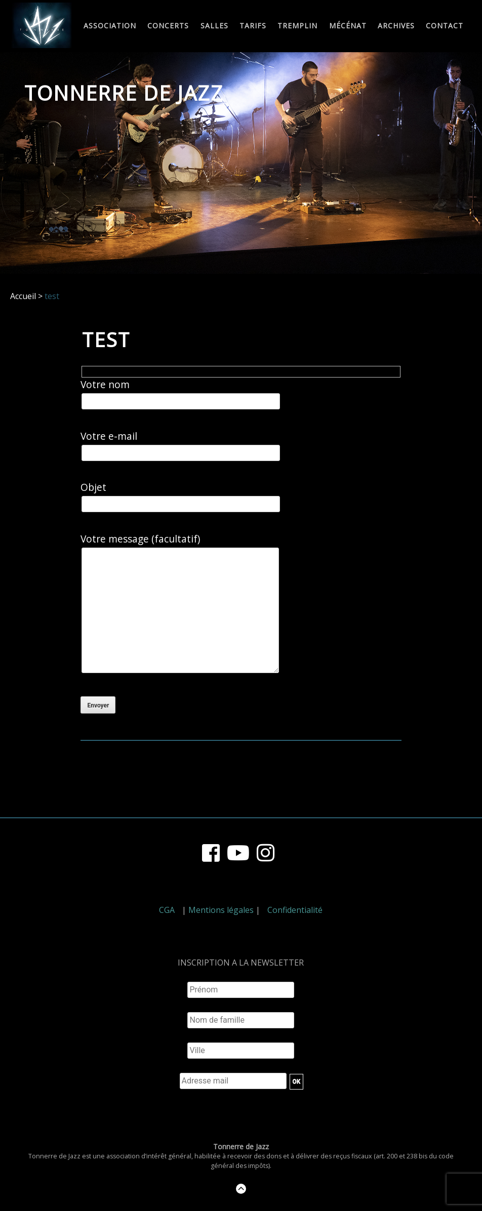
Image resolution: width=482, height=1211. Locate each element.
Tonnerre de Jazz (124, 93)
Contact (444, 26)
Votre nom (181, 394)
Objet (181, 496)
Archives (396, 26)
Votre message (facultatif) (179, 605)
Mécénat (348, 26)
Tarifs (252, 26)
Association (110, 26)
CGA (167, 909)
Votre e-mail (181, 445)
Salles (214, 26)
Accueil (23, 296)
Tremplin (297, 26)
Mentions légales (221, 909)
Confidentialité (295, 909)
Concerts (168, 26)
